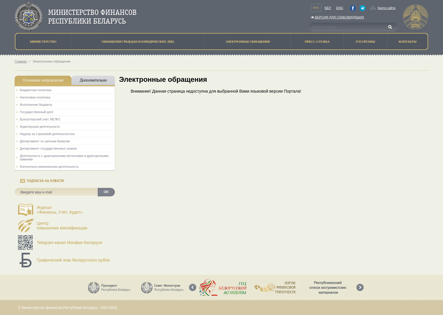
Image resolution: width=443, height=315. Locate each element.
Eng (339, 8)
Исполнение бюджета (36, 104)
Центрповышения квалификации (62, 225)
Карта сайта (386, 8)
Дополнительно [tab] (93, 80)
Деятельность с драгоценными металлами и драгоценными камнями (64, 157)
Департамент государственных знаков (48, 148)
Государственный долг (36, 112)
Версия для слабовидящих (337, 17)
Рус (316, 8)
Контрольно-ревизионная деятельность (49, 166)
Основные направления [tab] (43, 80)
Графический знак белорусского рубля (73, 260)
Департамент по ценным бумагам (45, 141)
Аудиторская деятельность (40, 126)
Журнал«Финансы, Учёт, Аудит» (60, 209)
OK (106, 192)
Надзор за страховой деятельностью (47, 134)
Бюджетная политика (35, 90)
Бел (328, 8)
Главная (21, 61)
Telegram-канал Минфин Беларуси (69, 242)
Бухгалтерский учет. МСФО (40, 119)
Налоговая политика (35, 97)
